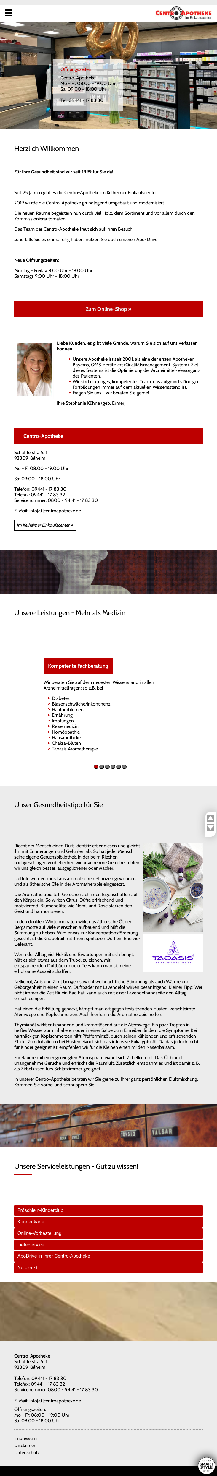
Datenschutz (27, 1452)
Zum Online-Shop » (108, 309)
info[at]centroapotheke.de (55, 510)
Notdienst (27, 1267)
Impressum (25, 1438)
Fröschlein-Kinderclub (40, 1210)
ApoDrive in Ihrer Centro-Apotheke (53, 1256)
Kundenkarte (30, 1221)
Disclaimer (24, 1445)
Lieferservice (30, 1244)
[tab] (108, 1210)
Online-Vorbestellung (39, 1233)
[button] (96, 767)
